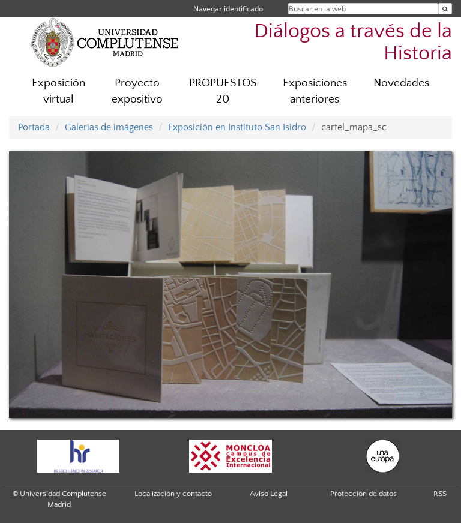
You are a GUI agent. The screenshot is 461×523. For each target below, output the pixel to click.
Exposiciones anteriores (315, 91)
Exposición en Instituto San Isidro (237, 127)
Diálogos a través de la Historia (353, 42)
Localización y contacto (173, 493)
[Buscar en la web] (445, 8)
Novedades (401, 83)
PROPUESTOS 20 (222, 91)
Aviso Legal (269, 493)
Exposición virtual (58, 91)
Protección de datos (363, 493)
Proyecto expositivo (137, 91)
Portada (34, 127)
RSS (440, 493)
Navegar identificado (228, 9)
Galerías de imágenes (109, 127)
